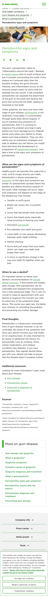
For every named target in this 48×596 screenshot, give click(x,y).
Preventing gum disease (18, 501)
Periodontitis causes (17, 382)
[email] (24, 59)
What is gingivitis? (15, 458)
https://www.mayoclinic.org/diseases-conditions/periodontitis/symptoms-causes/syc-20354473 (20, 427)
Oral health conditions (13, 11)
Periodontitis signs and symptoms (23, 481)
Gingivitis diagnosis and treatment (23, 471)
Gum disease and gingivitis (15, 15)
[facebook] (4, 59)
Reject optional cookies (24, 584)
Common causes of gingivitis (20, 467)
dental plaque (11, 74)
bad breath (23, 225)
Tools (23, 545)
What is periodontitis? (13, 18)
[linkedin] (17, 59)
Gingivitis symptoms (16, 462)
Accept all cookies (24, 578)
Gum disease (13, 378)
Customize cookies (24, 591)
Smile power (23, 537)
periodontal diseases (27, 149)
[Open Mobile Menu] (44, 4)
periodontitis (31, 112)
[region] (24, 574)
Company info (23, 520)
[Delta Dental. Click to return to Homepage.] (18, 4)
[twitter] (10, 59)
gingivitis (6, 180)
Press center (23, 528)
